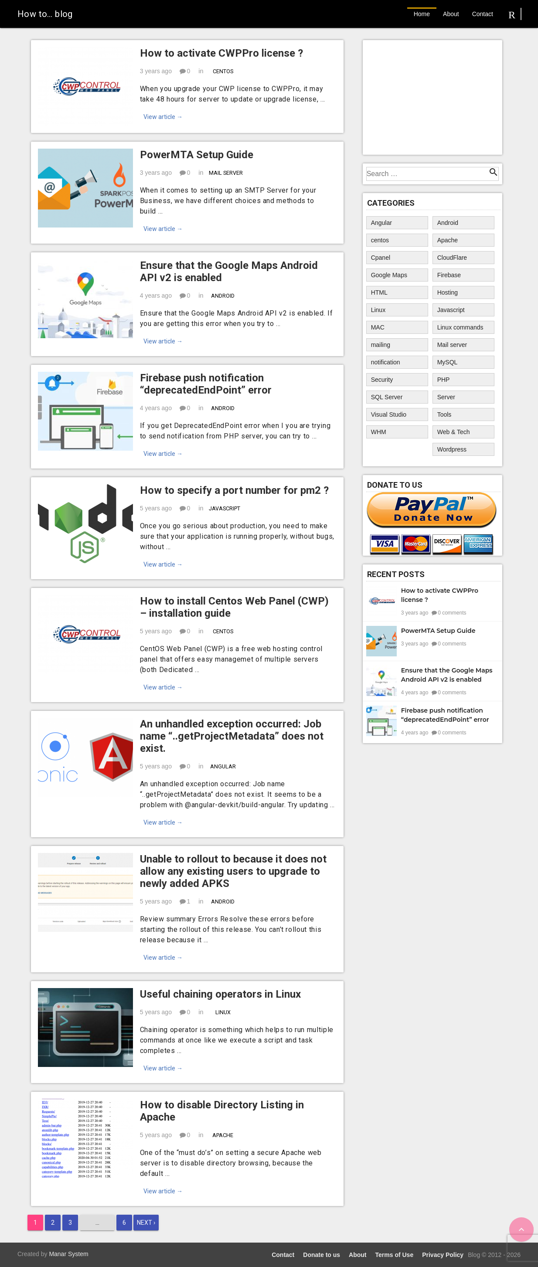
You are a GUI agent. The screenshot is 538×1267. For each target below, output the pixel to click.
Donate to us (321, 1254)
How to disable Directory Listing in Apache (222, 1111)
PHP (443, 379)
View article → (163, 116)
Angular (222, 766)
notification (385, 362)
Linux (222, 1012)
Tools (444, 414)
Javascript (224, 508)
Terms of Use (394, 1254)
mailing (380, 344)
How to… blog (45, 14)
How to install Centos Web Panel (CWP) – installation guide (234, 607)
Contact (482, 13)
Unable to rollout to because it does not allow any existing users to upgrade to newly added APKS (233, 871)
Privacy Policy (442, 1254)
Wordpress (451, 449)
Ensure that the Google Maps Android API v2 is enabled (229, 271)
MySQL (447, 362)
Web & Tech (453, 431)
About (451, 13)
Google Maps (389, 275)
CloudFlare (452, 257)
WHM (378, 431)
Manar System (68, 1253)
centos (222, 71)
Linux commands (460, 327)
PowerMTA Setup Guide (196, 155)
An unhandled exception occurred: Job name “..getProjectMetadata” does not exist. (231, 736)
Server (446, 397)
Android (223, 295)
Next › (146, 1222)
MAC (378, 327)
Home (422, 13)
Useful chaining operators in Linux (220, 994)
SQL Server (387, 397)
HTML (379, 292)
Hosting (447, 292)
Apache (222, 1135)
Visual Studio (388, 414)
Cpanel (380, 257)
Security (382, 379)
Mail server (226, 173)
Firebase (449, 275)
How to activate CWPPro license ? (221, 53)
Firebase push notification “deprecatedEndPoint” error (206, 384)
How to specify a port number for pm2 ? (234, 490)
